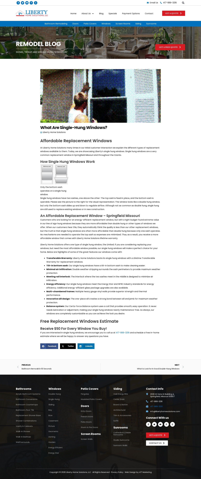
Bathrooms (23, 389)
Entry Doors (86, 411)
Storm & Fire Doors (89, 427)
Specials (113, 13)
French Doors (87, 416)
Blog (101, 13)
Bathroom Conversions (26, 399)
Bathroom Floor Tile (25, 410)
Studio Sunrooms (121, 440)
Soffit (115, 421)
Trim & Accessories (122, 415)
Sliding (51, 404)
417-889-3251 (156, 406)
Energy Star (53, 453)
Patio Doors (86, 422)
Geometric (53, 431)
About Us (88, 13)
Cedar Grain (119, 399)
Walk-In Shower (23, 431)
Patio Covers (90, 23)
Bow (50, 415)
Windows (106, 23)
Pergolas (85, 394)
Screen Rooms (123, 23)
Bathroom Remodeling (56, 23)
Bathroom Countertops (27, 404)
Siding (138, 23)
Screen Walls (87, 439)
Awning (51, 437)
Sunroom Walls (120, 445)
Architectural (119, 410)
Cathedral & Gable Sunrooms (122, 433)
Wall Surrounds (23, 442)
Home (73, 13)
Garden (51, 442)
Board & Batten (120, 404)
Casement (53, 421)
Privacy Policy (117, 472)
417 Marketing (145, 472)
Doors (75, 23)
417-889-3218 (122, 332)
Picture (51, 426)
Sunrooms (151, 23)
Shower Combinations (26, 421)
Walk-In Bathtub (23, 437)
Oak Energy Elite (120, 394)
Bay (50, 410)
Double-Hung (54, 394)
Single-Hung (54, 399)
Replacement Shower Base (28, 415)
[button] (183, 3)
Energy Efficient (55, 447)
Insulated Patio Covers (91, 399)
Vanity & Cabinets (24, 426)
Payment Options (131, 13)
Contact (149, 13)
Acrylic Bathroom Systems (28, 394)
